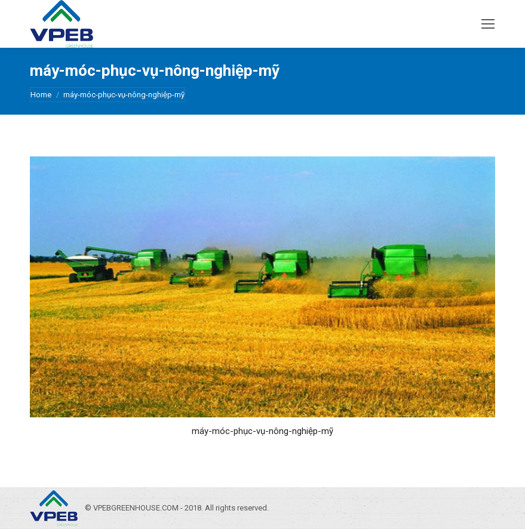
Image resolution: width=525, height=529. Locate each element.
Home (40, 94)
